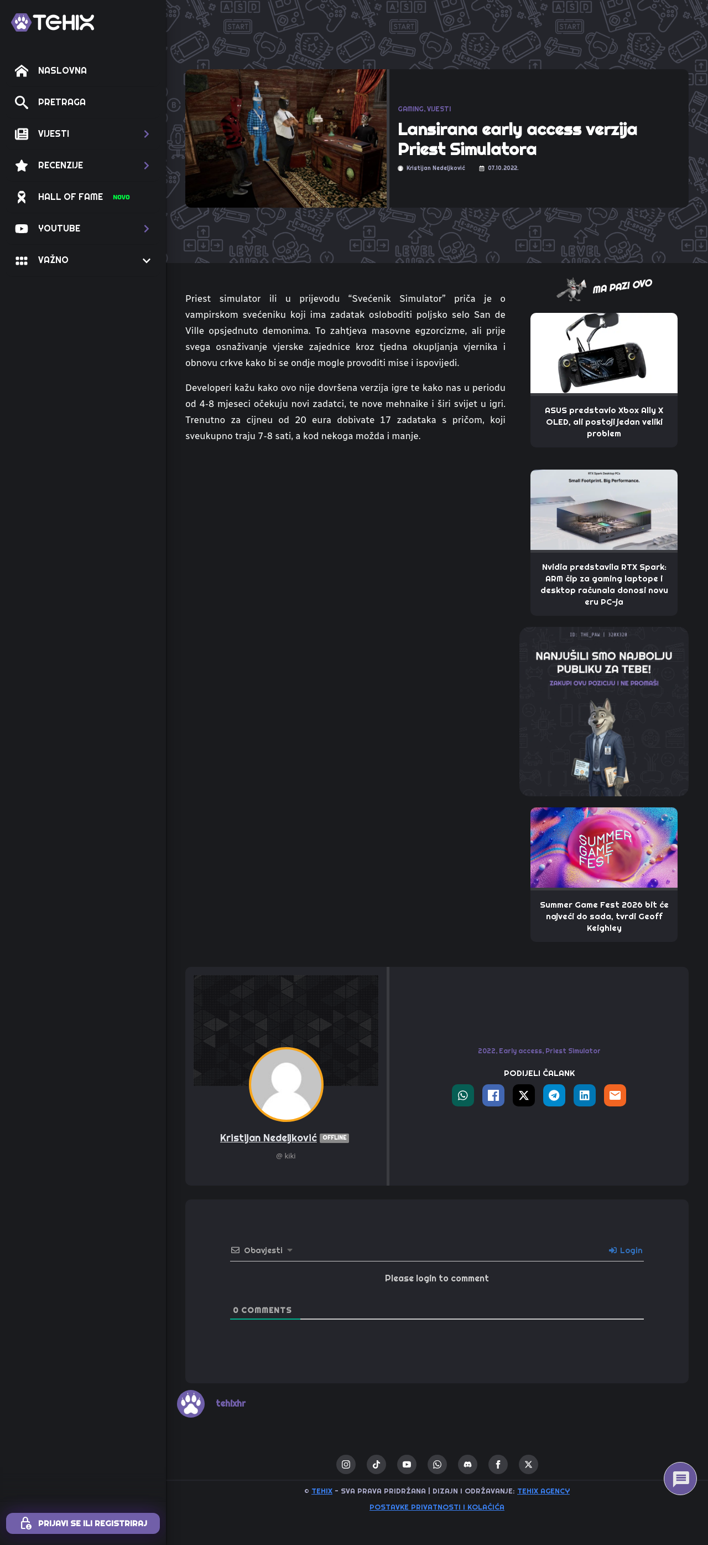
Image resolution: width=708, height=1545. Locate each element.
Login (626, 1250)
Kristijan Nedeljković (286, 1138)
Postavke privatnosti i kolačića (436, 1507)
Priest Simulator (573, 1051)
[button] (83, 134)
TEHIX (321, 1491)
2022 (487, 1051)
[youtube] (407, 1464)
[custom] (376, 1464)
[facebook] (498, 1464)
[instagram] (346, 1464)
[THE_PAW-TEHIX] (604, 710)
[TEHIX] (52, 22)
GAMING (411, 109)
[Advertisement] (345, 725)
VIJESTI (439, 109)
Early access (520, 1051)
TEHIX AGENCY (543, 1491)
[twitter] (528, 1464)
